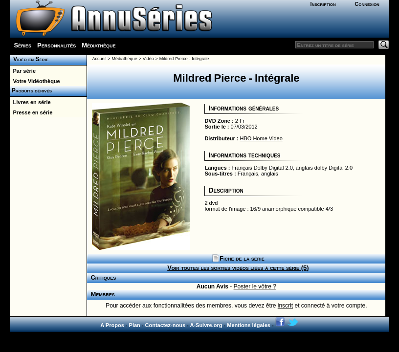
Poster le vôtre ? (255, 286)
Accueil (99, 58)
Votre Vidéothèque (35, 81)
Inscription (322, 4)
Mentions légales (248, 325)
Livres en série (30, 102)
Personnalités (56, 45)
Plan (134, 325)
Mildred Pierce (173, 58)
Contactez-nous (165, 325)
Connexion (367, 4)
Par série (23, 71)
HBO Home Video (261, 138)
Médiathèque (98, 45)
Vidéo (148, 58)
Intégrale (200, 58)
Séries (22, 45)
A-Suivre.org (206, 325)
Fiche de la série (238, 258)
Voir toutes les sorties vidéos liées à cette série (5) (238, 267)
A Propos (112, 325)
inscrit (285, 305)
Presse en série (31, 112)
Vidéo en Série (29, 59)
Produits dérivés (31, 90)
